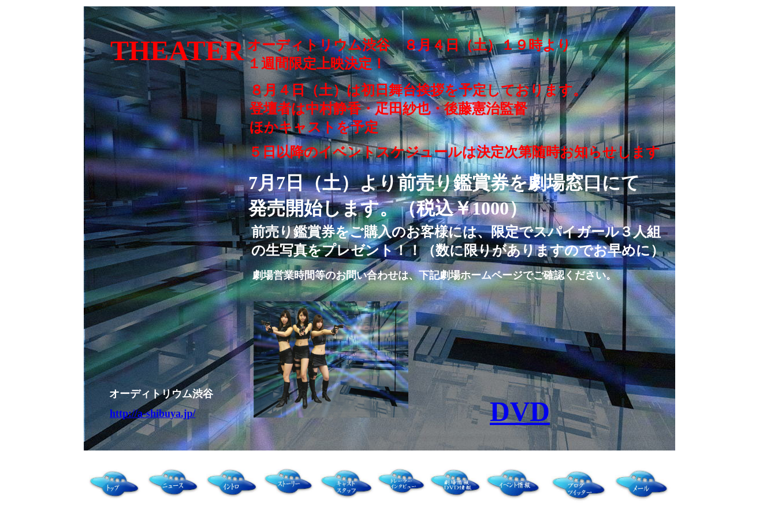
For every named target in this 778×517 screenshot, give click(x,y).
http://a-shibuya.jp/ (153, 413)
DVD (520, 411)
